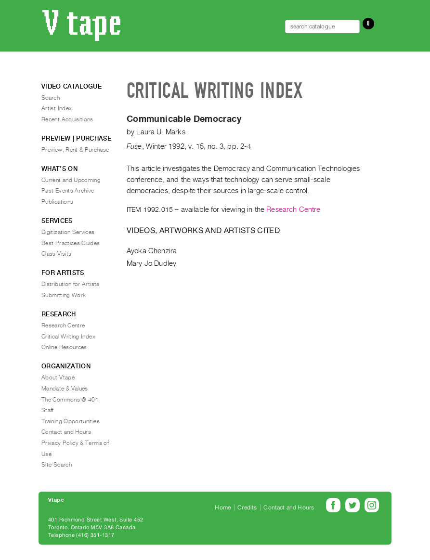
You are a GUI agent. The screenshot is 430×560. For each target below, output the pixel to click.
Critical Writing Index (68, 336)
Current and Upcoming (71, 180)
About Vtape (58, 377)
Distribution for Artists (70, 284)
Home (223, 507)
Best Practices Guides (70, 243)
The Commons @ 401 (70, 399)
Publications (57, 201)
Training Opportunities (70, 421)
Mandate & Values (64, 388)
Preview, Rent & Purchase (75, 149)
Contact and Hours (66, 432)
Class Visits (56, 253)
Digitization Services (68, 232)
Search (50, 97)
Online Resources (64, 347)
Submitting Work (63, 295)
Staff (47, 410)
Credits (247, 507)
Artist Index (56, 108)
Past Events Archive (67, 190)
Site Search (56, 464)
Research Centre (293, 209)
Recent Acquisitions (67, 119)
